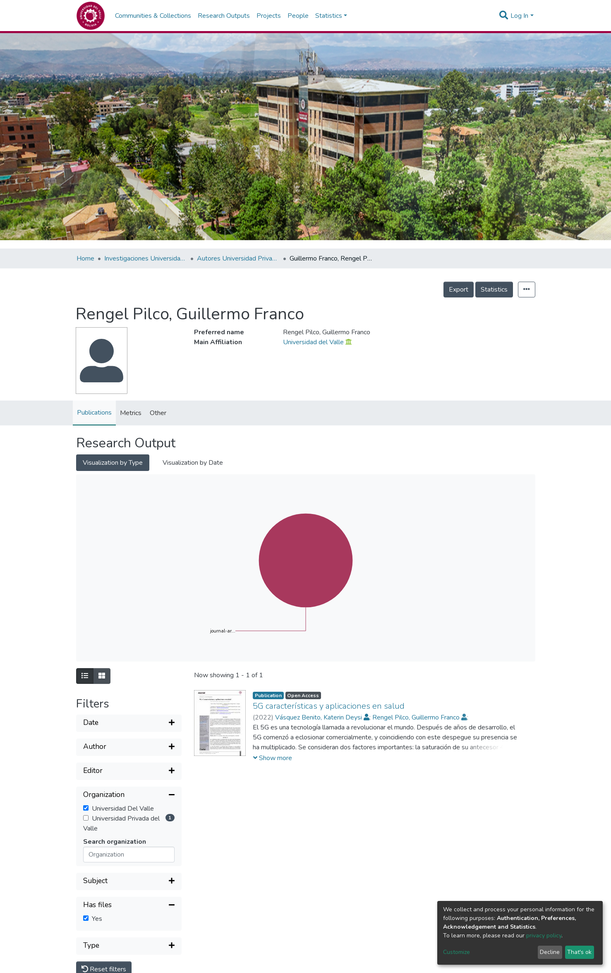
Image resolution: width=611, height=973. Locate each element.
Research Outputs (224, 15)
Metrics (130, 413)
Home (85, 258)
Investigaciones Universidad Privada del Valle (145, 258)
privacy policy (543, 935)
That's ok (579, 952)
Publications (94, 412)
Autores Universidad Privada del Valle (238, 258)
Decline (550, 952)
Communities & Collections (153, 15)
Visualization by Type (113, 462)
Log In (519, 15)
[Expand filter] (129, 723)
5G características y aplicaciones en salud (329, 706)
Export (458, 289)
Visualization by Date (193, 462)
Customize (456, 952)
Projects (268, 15)
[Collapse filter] (129, 795)
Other (158, 413)
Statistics (494, 289)
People (298, 15)
